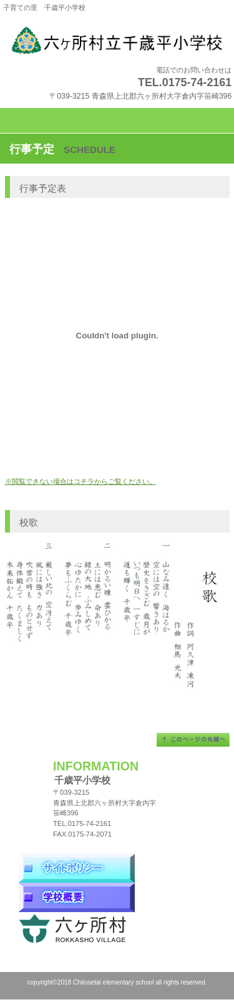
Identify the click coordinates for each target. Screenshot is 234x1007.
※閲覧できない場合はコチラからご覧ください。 (80, 481)
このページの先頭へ (193, 740)
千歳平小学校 (117, 40)
